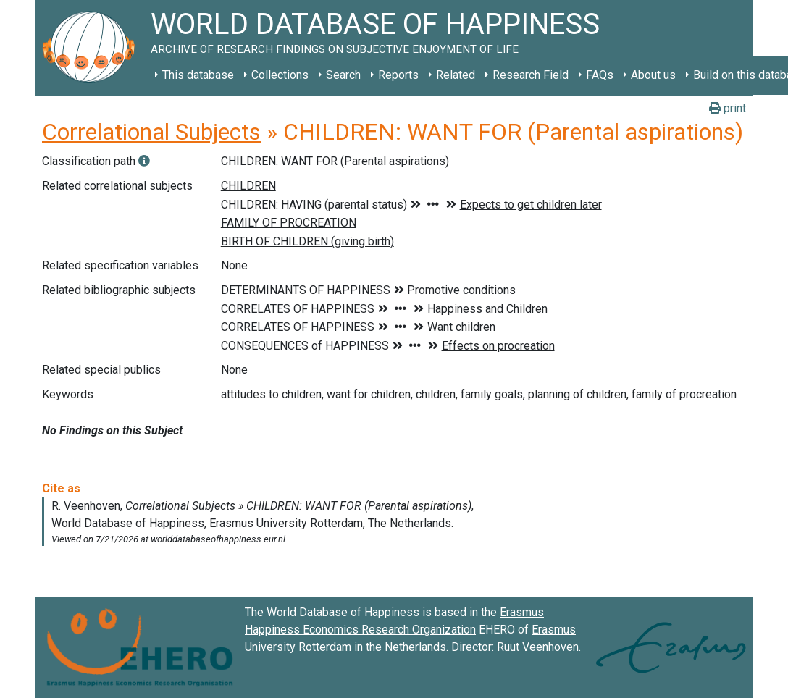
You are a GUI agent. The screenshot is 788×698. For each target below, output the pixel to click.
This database (198, 75)
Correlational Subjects (151, 132)
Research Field (530, 75)
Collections (280, 75)
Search (343, 75)
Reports (398, 75)
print (727, 108)
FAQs (599, 75)
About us (653, 75)
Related (455, 75)
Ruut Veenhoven (538, 647)
